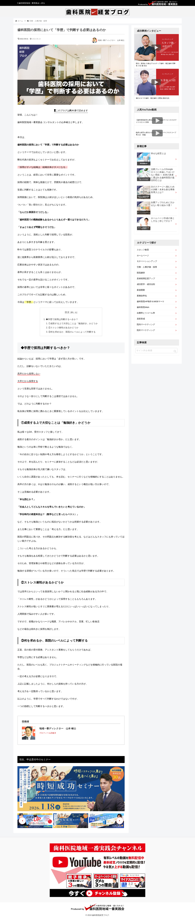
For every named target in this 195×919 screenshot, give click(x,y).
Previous (22, 821)
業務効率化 (142, 296)
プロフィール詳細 (47, 734)
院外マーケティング (146, 330)
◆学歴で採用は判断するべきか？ (62, 319)
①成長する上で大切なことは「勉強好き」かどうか (73, 324)
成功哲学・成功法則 (146, 284)
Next (119, 821)
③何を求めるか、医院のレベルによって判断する (72, 332)
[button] (175, 351)
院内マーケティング (146, 324)
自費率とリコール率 (146, 313)
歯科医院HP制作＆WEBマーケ (150, 301)
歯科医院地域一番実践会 (31, 3)
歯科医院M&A (143, 307)
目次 (67, 312)
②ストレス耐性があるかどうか (64, 328)
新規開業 (141, 290)
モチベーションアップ (147, 261)
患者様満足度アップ (146, 278)
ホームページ (143, 255)
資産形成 (141, 319)
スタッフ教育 (143, 250)
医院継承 (141, 273)
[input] (156, 350)
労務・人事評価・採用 (147, 267)
